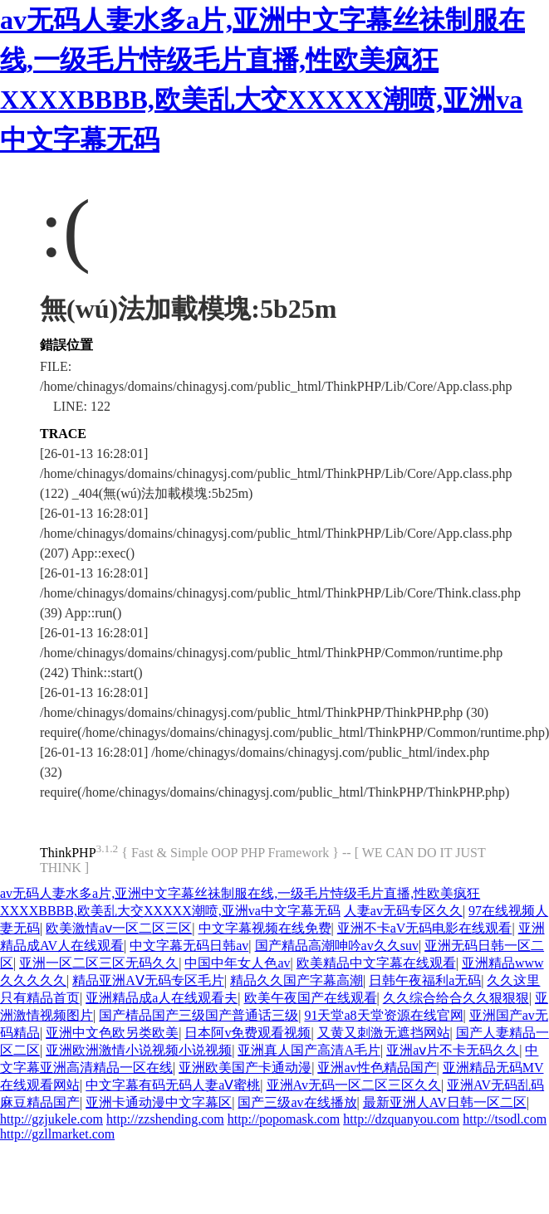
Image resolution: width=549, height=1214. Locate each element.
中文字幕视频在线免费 (265, 928)
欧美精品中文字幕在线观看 (376, 963)
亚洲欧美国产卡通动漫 (245, 1067)
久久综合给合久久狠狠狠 (456, 998)
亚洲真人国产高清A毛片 (309, 1050)
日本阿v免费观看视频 (247, 1033)
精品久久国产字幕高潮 (296, 980)
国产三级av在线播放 (297, 1102)
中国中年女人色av (237, 963)
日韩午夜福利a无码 (425, 980)
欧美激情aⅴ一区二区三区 (119, 928)
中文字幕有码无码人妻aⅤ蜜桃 (173, 1085)
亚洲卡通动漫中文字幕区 (159, 1102)
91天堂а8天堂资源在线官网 (383, 1015)
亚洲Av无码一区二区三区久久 (354, 1085)
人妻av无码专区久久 (403, 911)
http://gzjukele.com (51, 1119)
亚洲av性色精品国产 (376, 1067)
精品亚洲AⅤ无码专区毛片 (148, 980)
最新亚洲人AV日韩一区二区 (445, 1102)
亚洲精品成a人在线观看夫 (162, 998)
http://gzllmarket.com (57, 1134)
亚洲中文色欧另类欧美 (112, 1033)
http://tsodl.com (505, 1119)
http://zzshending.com (165, 1119)
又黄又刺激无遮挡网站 (383, 1033)
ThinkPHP (68, 853)
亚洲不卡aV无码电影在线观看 (424, 928)
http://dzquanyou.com (401, 1119)
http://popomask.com (284, 1119)
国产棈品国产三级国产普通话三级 (198, 1015)
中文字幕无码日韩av (189, 946)
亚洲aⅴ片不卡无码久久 (452, 1050)
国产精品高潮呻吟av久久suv (337, 946)
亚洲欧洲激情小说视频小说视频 (139, 1050)
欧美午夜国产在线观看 (310, 998)
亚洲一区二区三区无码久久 (99, 963)
